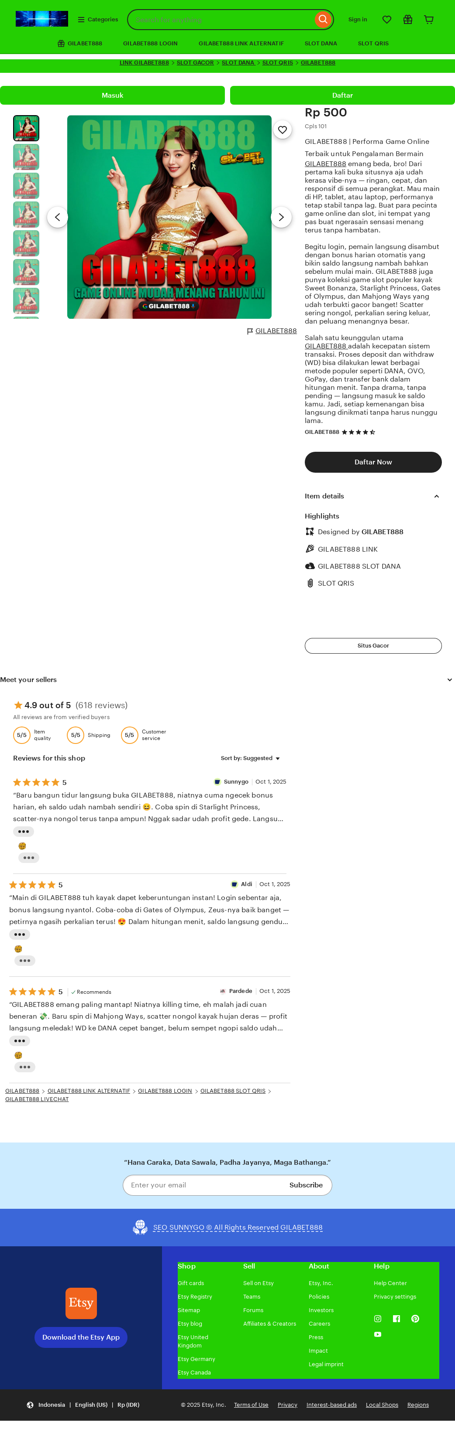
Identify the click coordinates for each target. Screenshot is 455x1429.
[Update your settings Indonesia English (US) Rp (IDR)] (83, 1405)
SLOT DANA (321, 43)
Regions (418, 1405)
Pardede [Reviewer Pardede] (240, 991)
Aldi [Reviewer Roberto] (246, 884)
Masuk (113, 95)
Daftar (342, 95)
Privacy (287, 1405)
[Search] (323, 19)
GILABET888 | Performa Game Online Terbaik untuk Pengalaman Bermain (367, 147)
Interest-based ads (332, 1405)
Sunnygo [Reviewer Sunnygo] (237, 781)
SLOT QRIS (373, 43)
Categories (97, 20)
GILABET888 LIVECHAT (37, 1099)
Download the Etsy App (81, 1337)
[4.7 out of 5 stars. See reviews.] (360, 432)
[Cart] (428, 19)
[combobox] (220, 19)
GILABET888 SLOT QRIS (233, 1091)
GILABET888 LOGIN (150, 43)
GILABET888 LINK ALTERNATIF (241, 43)
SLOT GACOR (195, 62)
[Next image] (281, 217)
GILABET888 (318, 62)
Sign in (357, 19)
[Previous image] (57, 217)
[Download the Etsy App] (81, 1303)
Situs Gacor (373, 645)
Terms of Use (251, 1405)
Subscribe (306, 1185)
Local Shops (382, 1405)
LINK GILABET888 (144, 62)
